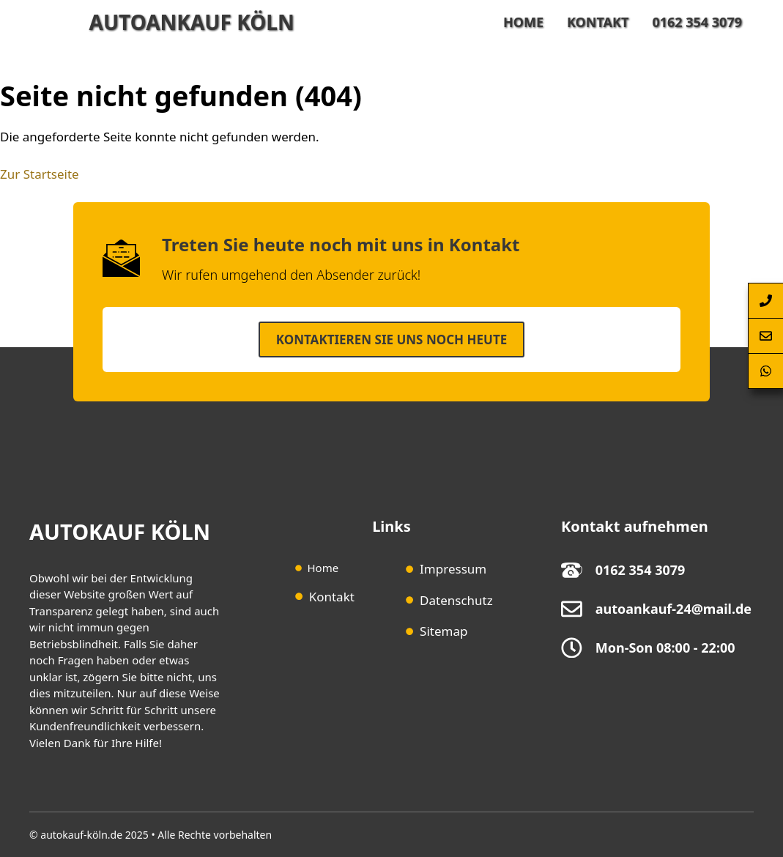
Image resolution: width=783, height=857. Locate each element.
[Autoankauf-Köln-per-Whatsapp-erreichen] (765, 371)
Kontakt (597, 22)
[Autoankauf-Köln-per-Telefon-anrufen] (765, 301)
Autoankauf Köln (191, 22)
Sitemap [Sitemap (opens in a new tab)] (443, 631)
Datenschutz (456, 600)
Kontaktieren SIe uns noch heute (391, 339)
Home (523, 22)
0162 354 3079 (697, 22)
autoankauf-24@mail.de (673, 608)
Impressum (453, 568)
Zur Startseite (39, 174)
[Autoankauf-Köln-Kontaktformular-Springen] (765, 336)
